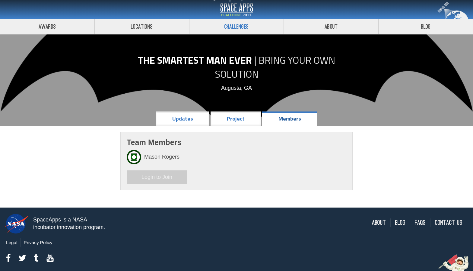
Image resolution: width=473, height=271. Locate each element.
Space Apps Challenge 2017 (236, 9)
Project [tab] (236, 119)
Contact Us (448, 223)
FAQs (420, 223)
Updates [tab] (182, 119)
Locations (142, 26)
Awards (47, 26)
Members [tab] (289, 119)
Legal (11, 242)
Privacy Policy (38, 242)
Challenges (236, 26)
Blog (426, 26)
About (331, 26)
